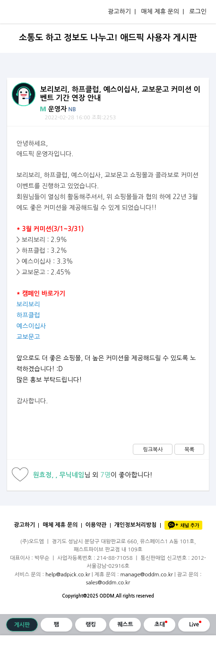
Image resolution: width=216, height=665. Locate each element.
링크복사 (153, 449)
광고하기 (24, 525)
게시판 (22, 625)
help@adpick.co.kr (67, 574)
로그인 (198, 11)
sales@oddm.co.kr (108, 582)
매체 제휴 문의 (60, 525)
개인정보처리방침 (135, 525)
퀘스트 (125, 624)
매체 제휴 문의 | (162, 11)
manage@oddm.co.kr (146, 574)
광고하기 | (122, 11)
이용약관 (96, 525)
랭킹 (91, 624)
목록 (189, 449)
